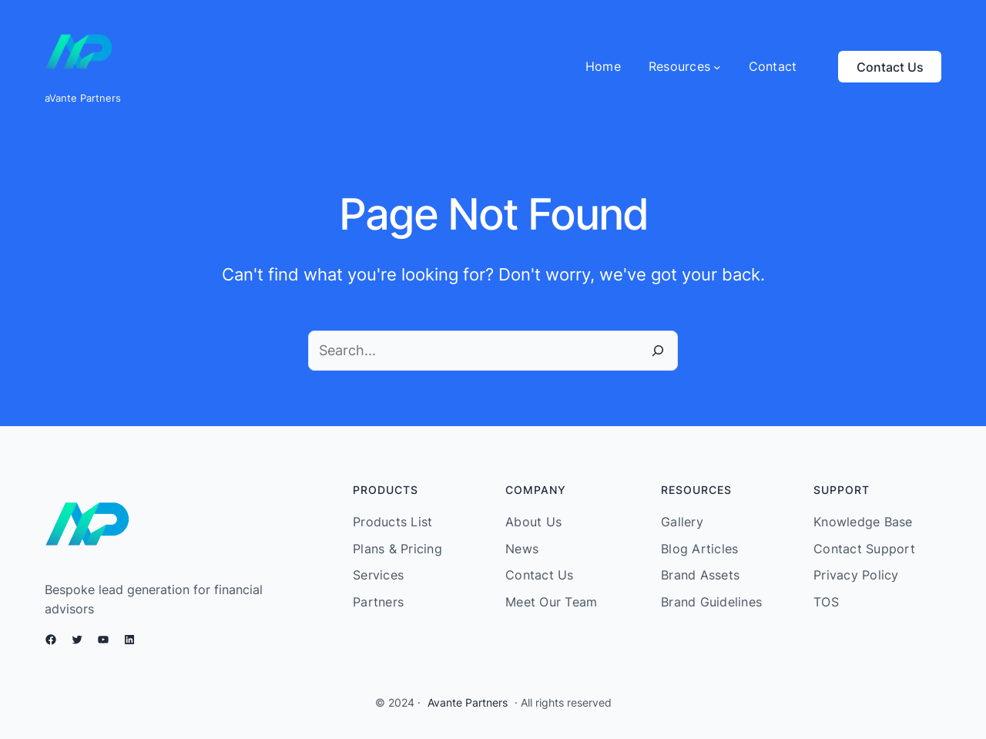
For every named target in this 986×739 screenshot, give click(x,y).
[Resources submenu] (685, 67)
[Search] (658, 350)
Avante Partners (468, 702)
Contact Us (890, 67)
